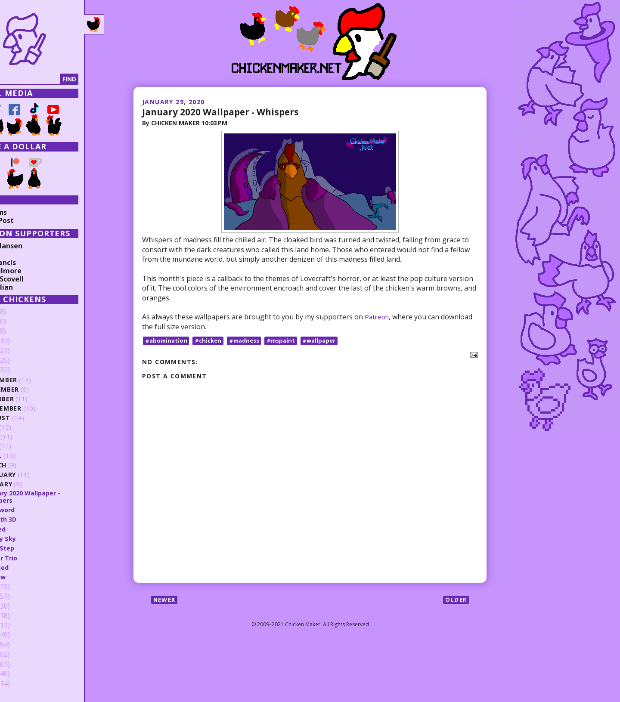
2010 (20, 674)
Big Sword (36, 509)
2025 (20, 322)
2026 (20, 312)
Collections (25, 212)
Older (455, 600)
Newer (165, 600)
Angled (30, 529)
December (37, 379)
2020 (20, 370)
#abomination (167, 341)
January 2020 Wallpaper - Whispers (225, 111)
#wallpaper (328, 341)
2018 (20, 596)
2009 (20, 683)
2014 (20, 635)
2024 (20, 331)
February (36, 474)
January (34, 484)
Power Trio (37, 557)
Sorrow (31, 576)
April (28, 455)
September (39, 408)
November (38, 389)
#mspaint (288, 341)
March (31, 465)
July (27, 427)
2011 (20, 664)
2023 (20, 341)
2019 (20, 587)
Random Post (29, 220)
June (27, 436)
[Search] (51, 79)
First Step (35, 548)
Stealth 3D (36, 519)
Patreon (378, 317)
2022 (20, 351)
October (35, 398)
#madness (249, 341)
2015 (20, 625)
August (33, 417)
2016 (20, 616)
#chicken (211, 341)
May (26, 446)
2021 (20, 361)
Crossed (32, 567)
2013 (20, 645)
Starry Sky (36, 538)
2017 (20, 606)
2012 (20, 655)
